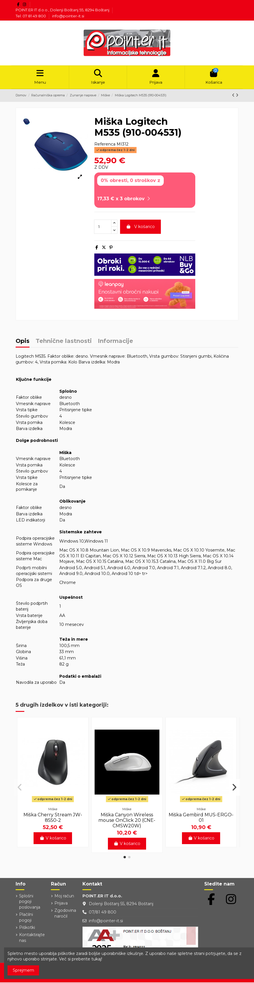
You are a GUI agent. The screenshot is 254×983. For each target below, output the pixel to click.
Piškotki (27, 927)
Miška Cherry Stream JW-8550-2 (52, 817)
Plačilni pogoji (26, 917)
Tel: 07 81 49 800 (31, 16)
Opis (23, 342)
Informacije (115, 342)
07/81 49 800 (102, 912)
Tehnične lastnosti (64, 342)
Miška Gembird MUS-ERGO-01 (201, 817)
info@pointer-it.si (68, 16)
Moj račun (64, 896)
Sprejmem (23, 970)
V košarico (140, 226)
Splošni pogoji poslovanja (29, 902)
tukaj (96, 959)
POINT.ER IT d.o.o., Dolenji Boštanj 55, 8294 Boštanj (63, 10)
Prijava (61, 903)
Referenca (104, 144)
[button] (125, 857)
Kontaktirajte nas (32, 937)
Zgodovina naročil (65, 913)
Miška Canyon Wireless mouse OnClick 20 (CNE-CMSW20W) (126, 820)
